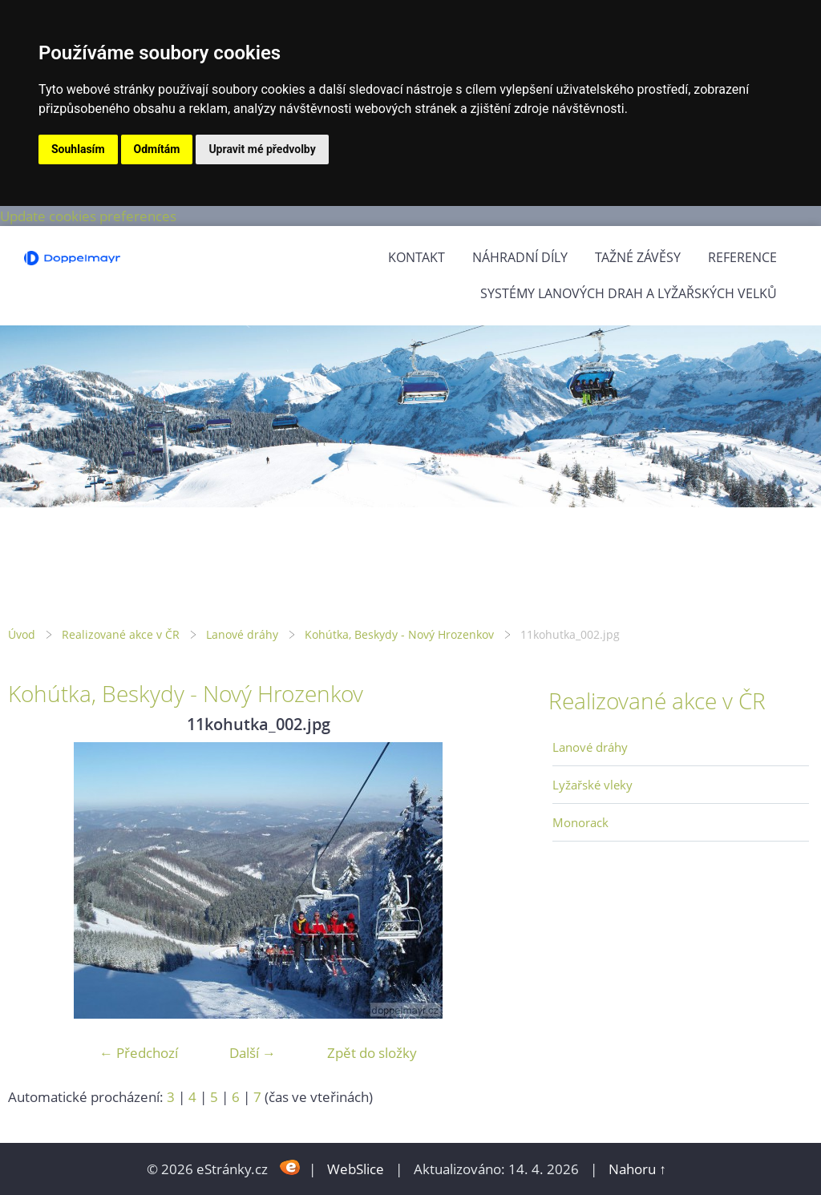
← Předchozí (138, 1053)
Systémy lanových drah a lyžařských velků (628, 293)
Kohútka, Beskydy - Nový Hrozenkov (399, 634)
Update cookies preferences (88, 216)
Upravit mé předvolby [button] (261, 149)
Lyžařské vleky (592, 785)
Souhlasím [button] (78, 149)
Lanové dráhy (242, 634)
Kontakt (416, 257)
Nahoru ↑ (637, 1169)
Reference (742, 257)
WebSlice (355, 1169)
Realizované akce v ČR (121, 634)
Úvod (21, 634)
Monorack (580, 822)
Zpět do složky (372, 1053)
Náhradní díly (520, 257)
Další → (252, 1053)
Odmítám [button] (157, 149)
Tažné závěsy (638, 257)
